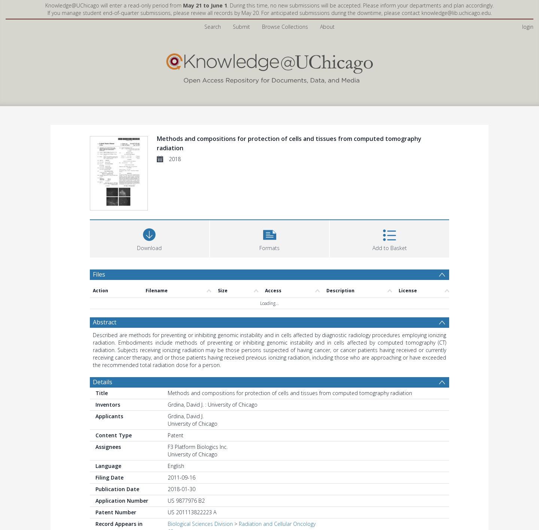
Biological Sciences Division (200, 523)
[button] (269, 238)
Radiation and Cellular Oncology (277, 523)
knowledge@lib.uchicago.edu (456, 12)
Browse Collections (285, 26)
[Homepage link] (269, 67)
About (327, 26)
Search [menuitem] (212, 26)
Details (102, 382)
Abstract (104, 322)
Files (99, 274)
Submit (241, 26)
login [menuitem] (527, 26)
